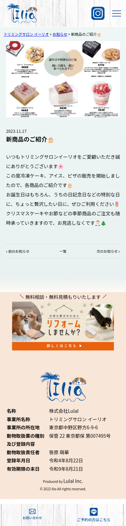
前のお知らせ (19, 251)
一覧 (63, 251)
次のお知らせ (107, 251)
